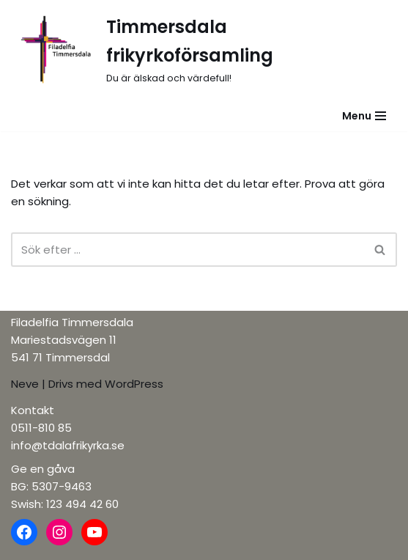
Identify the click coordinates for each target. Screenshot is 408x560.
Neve (25, 383)
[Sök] (187, 249)
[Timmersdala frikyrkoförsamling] (204, 50)
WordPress (134, 383)
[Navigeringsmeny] (364, 115)
